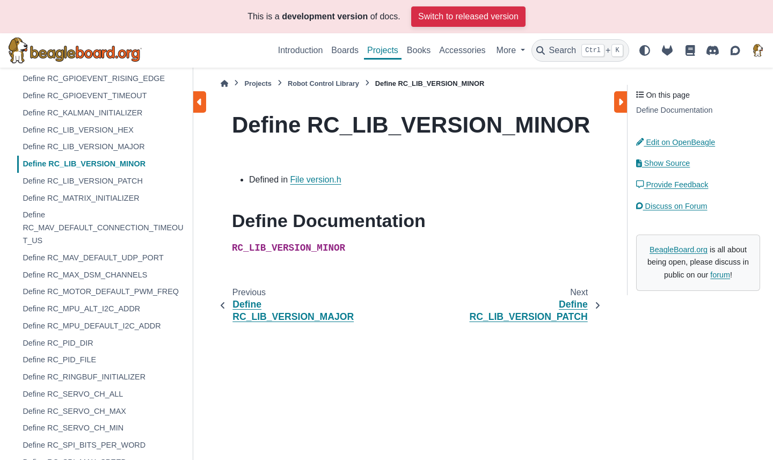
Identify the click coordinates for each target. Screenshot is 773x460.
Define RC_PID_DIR (58, 343)
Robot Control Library (323, 83)
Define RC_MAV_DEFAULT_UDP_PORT (93, 257)
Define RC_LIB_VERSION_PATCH (82, 181)
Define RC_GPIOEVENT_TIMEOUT (85, 95)
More (508, 50)
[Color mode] (644, 50)
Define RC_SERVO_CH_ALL (73, 394)
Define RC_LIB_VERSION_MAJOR (83, 146)
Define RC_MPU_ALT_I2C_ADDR (81, 308)
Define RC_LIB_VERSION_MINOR (84, 163)
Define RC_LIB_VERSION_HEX (78, 130)
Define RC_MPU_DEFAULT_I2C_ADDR (92, 326)
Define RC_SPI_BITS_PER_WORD (84, 445)
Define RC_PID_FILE (59, 359)
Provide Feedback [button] (672, 184)
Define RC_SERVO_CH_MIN (73, 428)
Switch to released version (468, 16)
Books (419, 50)
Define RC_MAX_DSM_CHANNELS (85, 275)
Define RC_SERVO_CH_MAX (74, 411)
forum (720, 275)
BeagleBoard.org (679, 249)
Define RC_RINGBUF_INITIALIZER (84, 377)
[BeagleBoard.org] (758, 50)
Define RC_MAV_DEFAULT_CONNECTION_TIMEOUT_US (103, 227)
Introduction (300, 50)
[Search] (580, 50)
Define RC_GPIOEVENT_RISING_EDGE (94, 78)
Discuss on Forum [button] (672, 206)
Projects (382, 50)
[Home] (224, 83)
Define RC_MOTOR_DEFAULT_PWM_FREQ (101, 291)
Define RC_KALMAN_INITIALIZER (82, 112)
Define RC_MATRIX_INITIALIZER (81, 198)
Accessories (462, 50)
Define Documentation (674, 110)
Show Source (663, 163)
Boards (345, 50)
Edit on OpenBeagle (675, 142)
